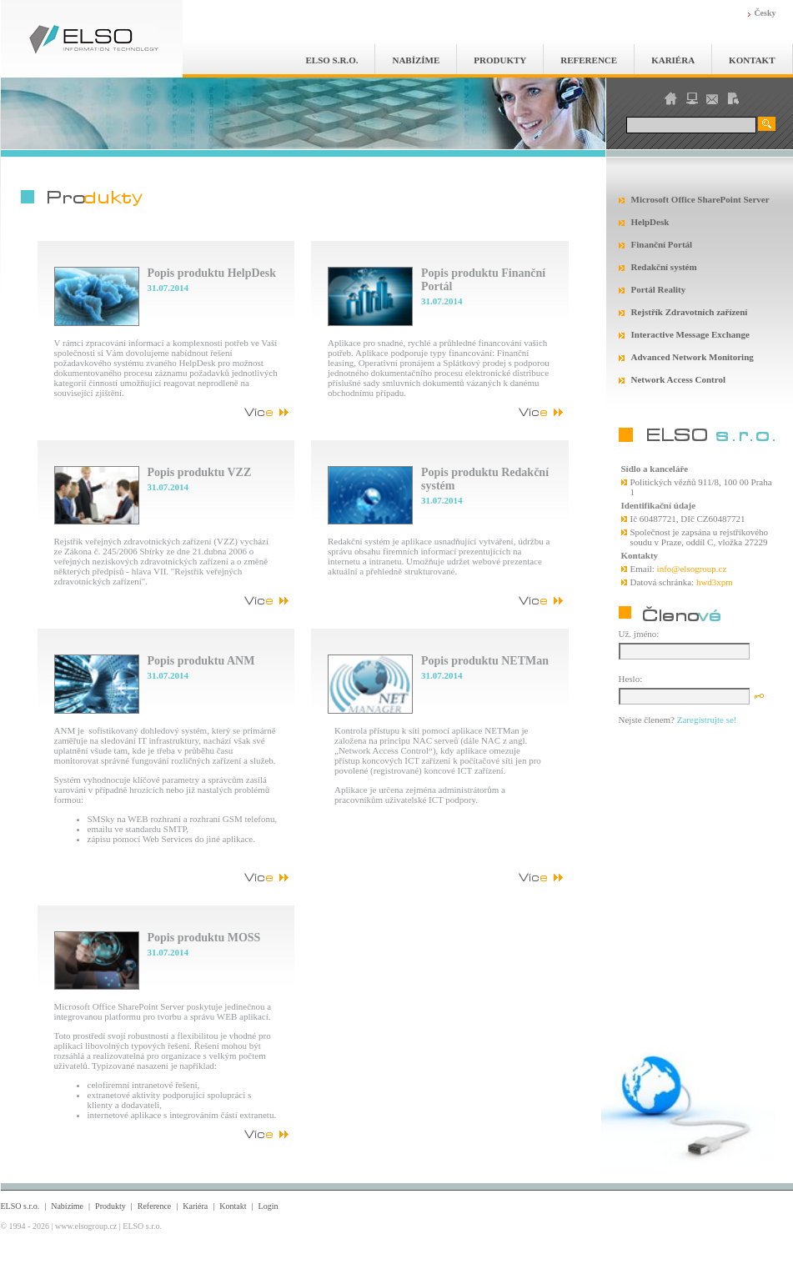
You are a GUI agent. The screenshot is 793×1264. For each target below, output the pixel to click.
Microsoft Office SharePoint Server (700, 199)
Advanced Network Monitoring (692, 357)
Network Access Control (678, 379)
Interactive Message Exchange (690, 334)
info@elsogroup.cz (692, 569)
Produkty (500, 60)
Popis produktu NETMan (485, 661)
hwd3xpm (714, 582)
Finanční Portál (662, 244)
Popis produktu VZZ (200, 472)
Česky (764, 13)
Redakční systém (664, 267)
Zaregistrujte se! (707, 720)
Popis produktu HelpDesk (212, 273)
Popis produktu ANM (201, 661)
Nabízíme (415, 60)
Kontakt (752, 60)
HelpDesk (650, 222)
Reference (588, 60)
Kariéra (673, 60)
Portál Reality (658, 289)
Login (268, 1206)
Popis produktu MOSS (204, 937)
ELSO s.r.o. (332, 60)
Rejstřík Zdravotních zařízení (689, 312)
